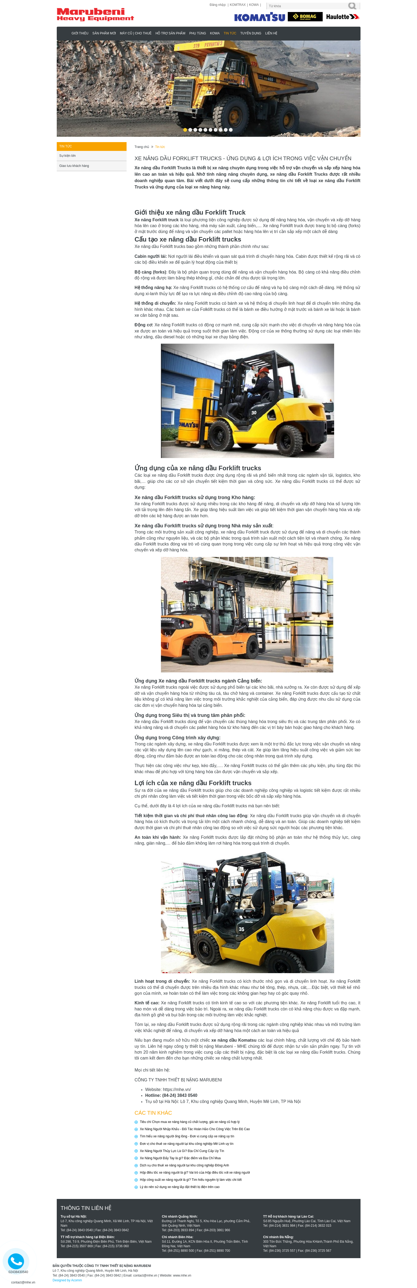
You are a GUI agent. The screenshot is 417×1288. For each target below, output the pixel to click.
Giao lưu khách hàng (74, 166)
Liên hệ (271, 33)
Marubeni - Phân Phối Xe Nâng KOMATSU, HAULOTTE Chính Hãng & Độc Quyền (65, 33)
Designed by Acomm (67, 1280)
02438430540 (18, 1272)
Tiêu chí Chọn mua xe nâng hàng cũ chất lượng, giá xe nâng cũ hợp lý (190, 1122)
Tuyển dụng (250, 33)
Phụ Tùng (197, 33)
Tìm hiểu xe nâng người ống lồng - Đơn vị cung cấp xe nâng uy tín (187, 1136)
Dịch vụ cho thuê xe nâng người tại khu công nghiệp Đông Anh (184, 1165)
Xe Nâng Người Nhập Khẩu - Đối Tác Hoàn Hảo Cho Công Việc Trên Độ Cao (195, 1129)
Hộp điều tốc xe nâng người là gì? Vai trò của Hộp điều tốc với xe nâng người (195, 1172)
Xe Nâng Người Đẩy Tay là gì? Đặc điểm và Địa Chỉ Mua (180, 1158)
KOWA (254, 5)
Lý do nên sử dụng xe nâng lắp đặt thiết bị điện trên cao (180, 1187)
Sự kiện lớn (67, 156)
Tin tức (230, 33)
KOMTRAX (238, 5)
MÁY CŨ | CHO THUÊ (136, 33)
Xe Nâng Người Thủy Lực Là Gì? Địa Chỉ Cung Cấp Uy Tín (182, 1151)
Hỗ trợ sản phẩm (170, 33)
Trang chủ (142, 147)
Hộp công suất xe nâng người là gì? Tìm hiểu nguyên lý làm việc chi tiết (191, 1180)
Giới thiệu (80, 33)
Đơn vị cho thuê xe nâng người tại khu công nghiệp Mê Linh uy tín (186, 1144)
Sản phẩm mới (104, 33)
